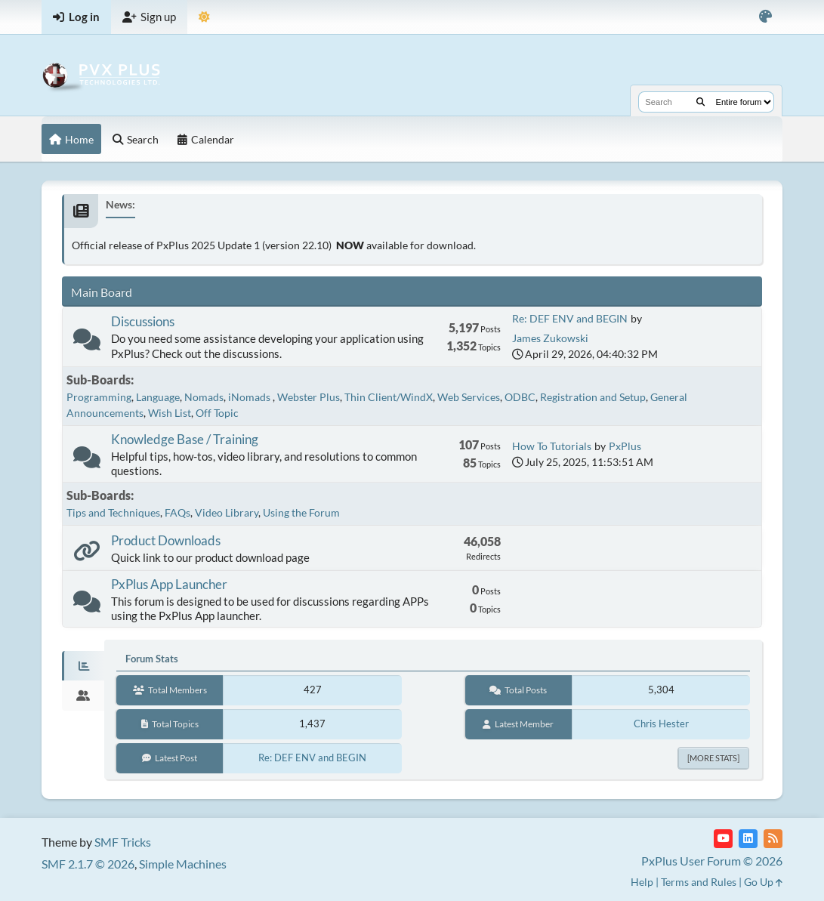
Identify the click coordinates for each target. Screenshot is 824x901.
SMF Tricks (122, 842)
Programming (98, 396)
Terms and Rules (698, 881)
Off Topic (217, 412)
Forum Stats (151, 659)
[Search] (700, 102)
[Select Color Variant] (765, 17)
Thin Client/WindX (388, 396)
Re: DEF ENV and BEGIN (570, 318)
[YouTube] (723, 838)
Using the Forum (301, 512)
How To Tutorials (551, 446)
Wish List (169, 412)
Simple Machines (183, 863)
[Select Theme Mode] (204, 17)
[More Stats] (713, 758)
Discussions (142, 321)
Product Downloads (166, 540)
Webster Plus (308, 396)
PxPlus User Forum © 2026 (711, 860)
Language (158, 396)
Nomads (204, 396)
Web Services (468, 396)
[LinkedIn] (748, 838)
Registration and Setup (593, 396)
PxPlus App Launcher (169, 584)
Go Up (763, 881)
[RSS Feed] (773, 838)
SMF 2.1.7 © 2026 (88, 863)
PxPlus (625, 446)
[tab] (83, 666)
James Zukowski (550, 338)
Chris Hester (661, 723)
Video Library (226, 512)
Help (642, 881)
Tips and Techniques (113, 512)
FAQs (177, 512)
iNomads (250, 396)
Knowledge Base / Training (184, 439)
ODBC (520, 396)
